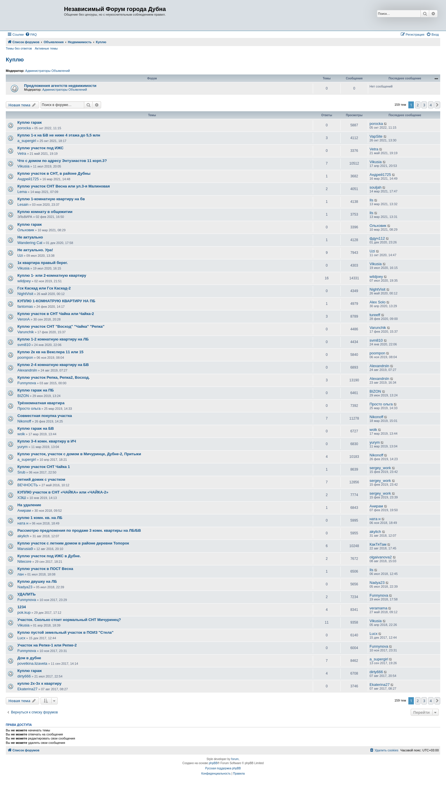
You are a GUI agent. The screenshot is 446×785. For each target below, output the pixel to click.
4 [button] (431, 105)
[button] (437, 104)
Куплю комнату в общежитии (44, 212)
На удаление (29, 505)
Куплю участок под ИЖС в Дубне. (49, 556)
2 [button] (418, 105)
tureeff (375, 315)
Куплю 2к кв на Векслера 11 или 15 (50, 352)
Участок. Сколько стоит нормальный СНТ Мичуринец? (69, 620)
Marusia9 (25, 549)
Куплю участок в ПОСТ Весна (45, 569)
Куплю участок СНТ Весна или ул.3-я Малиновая (63, 186)
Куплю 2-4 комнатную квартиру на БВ (53, 365)
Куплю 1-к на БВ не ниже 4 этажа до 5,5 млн (58, 135)
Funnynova (26, 383)
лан (20, 574)
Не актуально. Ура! (35, 250)
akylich (23, 536)
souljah (375, 187)
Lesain (22, 204)
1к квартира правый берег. (42, 263)
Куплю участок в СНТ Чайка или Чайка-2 (55, 314)
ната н (22, 523)
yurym (22, 447)
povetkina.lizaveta (32, 663)
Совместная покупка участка (44, 416)
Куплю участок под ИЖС (40, 148)
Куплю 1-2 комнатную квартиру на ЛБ (53, 339)
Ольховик (25, 230)
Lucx (21, 638)
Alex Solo (377, 302)
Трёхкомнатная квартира (40, 403)
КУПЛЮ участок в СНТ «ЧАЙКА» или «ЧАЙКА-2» (62, 492)
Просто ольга (29, 408)
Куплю (15, 60)
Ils (371, 200)
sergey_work (380, 468)
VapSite (376, 136)
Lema (22, 192)
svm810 (24, 345)
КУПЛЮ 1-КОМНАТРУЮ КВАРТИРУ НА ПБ (56, 301)
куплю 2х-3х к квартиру (39, 683)
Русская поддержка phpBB (223, 768)
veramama (378, 608)
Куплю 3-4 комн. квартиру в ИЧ (46, 441)
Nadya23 (24, 587)
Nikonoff (24, 421)
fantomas (25, 306)
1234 (21, 607)
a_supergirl (26, 141)
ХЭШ (21, 498)
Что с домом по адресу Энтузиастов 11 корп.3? (62, 161)
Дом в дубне (29, 658)
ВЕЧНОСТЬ (27, 485)
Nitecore (24, 561)
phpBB (213, 763)
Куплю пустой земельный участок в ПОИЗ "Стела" (65, 632)
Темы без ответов (19, 48)
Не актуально (30, 237)
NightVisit (25, 294)
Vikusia (23, 166)
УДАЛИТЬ (26, 594)
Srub (21, 472)
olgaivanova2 (381, 557)
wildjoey (24, 281)
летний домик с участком (41, 479)
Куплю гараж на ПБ (35, 390)
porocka (24, 128)
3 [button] (424, 105)
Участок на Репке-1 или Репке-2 (47, 645)
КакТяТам (378, 544)
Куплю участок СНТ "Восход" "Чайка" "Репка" (61, 326)
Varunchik (25, 332)
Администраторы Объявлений (47, 70)
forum (235, 759)
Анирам (24, 510)
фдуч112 (377, 238)
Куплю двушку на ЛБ (37, 581)
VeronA (23, 319)
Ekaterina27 (27, 689)
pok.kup (24, 612)
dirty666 (24, 676)
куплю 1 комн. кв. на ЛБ (39, 518)
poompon (25, 357)
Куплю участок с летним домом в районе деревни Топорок (73, 543)
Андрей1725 (28, 179)
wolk (21, 434)
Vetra (21, 153)
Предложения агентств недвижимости (60, 85)
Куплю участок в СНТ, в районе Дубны (53, 173)
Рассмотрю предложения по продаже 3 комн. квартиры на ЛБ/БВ (79, 530)
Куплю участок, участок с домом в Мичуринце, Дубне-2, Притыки (79, 454)
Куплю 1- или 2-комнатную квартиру (51, 275)
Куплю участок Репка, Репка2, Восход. (53, 377)
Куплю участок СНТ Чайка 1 (43, 467)
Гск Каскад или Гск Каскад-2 (44, 288)
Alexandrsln (27, 370)
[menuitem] (31, 34)
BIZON (23, 396)
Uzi (20, 255)
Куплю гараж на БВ (35, 428)
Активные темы (46, 48)
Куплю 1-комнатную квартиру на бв (51, 199)
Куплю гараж (29, 122)
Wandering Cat (29, 243)
